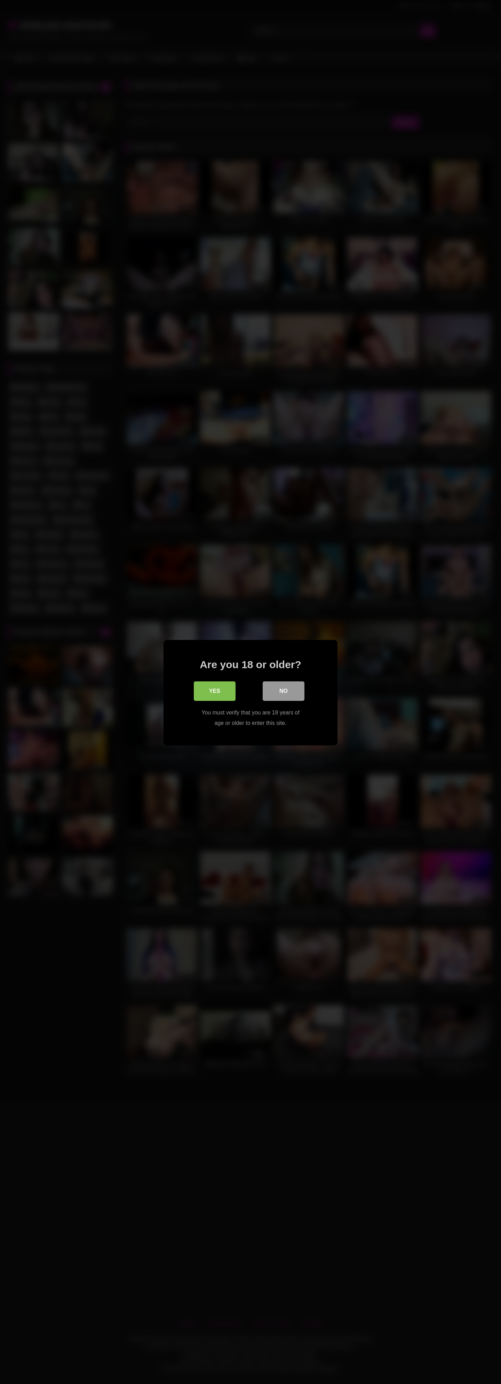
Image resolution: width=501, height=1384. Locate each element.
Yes (214, 690)
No (283, 690)
